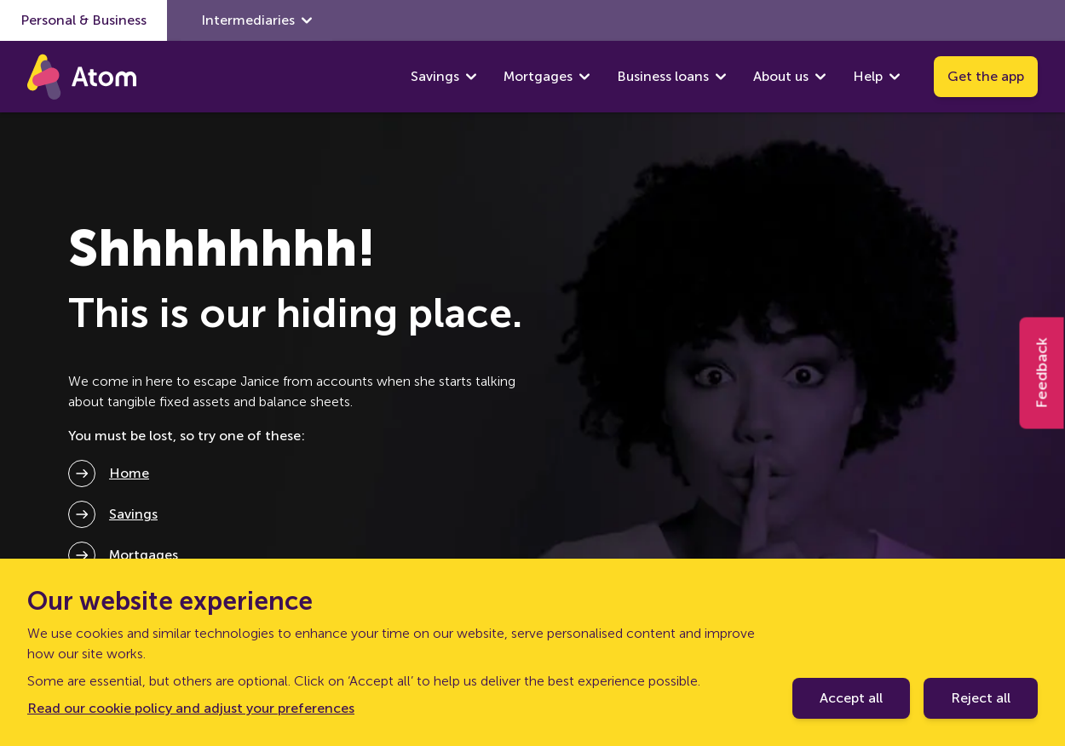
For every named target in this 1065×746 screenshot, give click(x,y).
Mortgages (538, 76)
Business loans (663, 76)
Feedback (1042, 373)
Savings (435, 76)
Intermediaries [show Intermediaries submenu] (256, 20)
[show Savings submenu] (471, 76)
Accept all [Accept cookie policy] (851, 698)
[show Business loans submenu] (721, 76)
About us (781, 76)
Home (129, 473)
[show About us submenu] (820, 76)
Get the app (985, 76)
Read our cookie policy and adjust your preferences (190, 708)
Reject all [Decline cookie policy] (980, 698)
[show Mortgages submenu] (584, 76)
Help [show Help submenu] (876, 76)
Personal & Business (83, 20)
